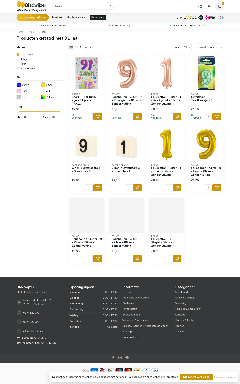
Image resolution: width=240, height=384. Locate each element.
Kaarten (179, 326)
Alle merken (27, 54)
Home (20, 32)
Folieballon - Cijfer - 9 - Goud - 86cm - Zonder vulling (206, 171)
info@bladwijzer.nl (33, 331)
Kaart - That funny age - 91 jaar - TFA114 (84, 100)
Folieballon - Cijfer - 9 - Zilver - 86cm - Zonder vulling (87, 242)
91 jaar (42, 32)
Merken (57, 17)
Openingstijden (130, 337)
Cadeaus (180, 314)
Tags (31, 32)
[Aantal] (89, 116)
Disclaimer (128, 303)
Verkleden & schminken (188, 309)
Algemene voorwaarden (135, 297)
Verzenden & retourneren (136, 320)
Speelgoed (181, 292)
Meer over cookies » (224, 377)
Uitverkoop (98, 17)
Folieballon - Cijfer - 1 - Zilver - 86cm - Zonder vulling (127, 242)
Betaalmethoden (131, 314)
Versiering (180, 303)
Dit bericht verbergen (196, 377)
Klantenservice (75, 17)
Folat (23, 64)
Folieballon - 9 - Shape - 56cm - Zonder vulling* (162, 242)
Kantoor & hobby (184, 320)
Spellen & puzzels (185, 297)
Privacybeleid (129, 309)
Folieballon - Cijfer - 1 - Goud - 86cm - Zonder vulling (166, 171)
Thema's (180, 331)
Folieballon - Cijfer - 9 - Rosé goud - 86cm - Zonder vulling (127, 100)
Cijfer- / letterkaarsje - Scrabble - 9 (86, 169)
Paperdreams (28, 68)
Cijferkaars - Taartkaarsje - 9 (201, 98)
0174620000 (31, 313)
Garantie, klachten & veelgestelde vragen (145, 326)
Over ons (127, 292)
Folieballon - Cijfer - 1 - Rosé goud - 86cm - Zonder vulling (166, 100)
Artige (24, 59)
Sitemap (127, 331)
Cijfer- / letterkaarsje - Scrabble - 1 (126, 169)
